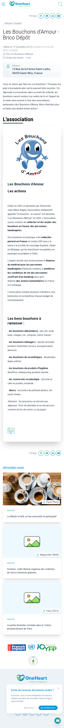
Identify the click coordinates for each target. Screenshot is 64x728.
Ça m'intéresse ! (48, 708)
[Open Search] (60, 4)
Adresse (8, 23)
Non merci (29, 708)
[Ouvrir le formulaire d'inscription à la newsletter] (57, 720)
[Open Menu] (3, 4)
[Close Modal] (58, 688)
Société (17, 23)
